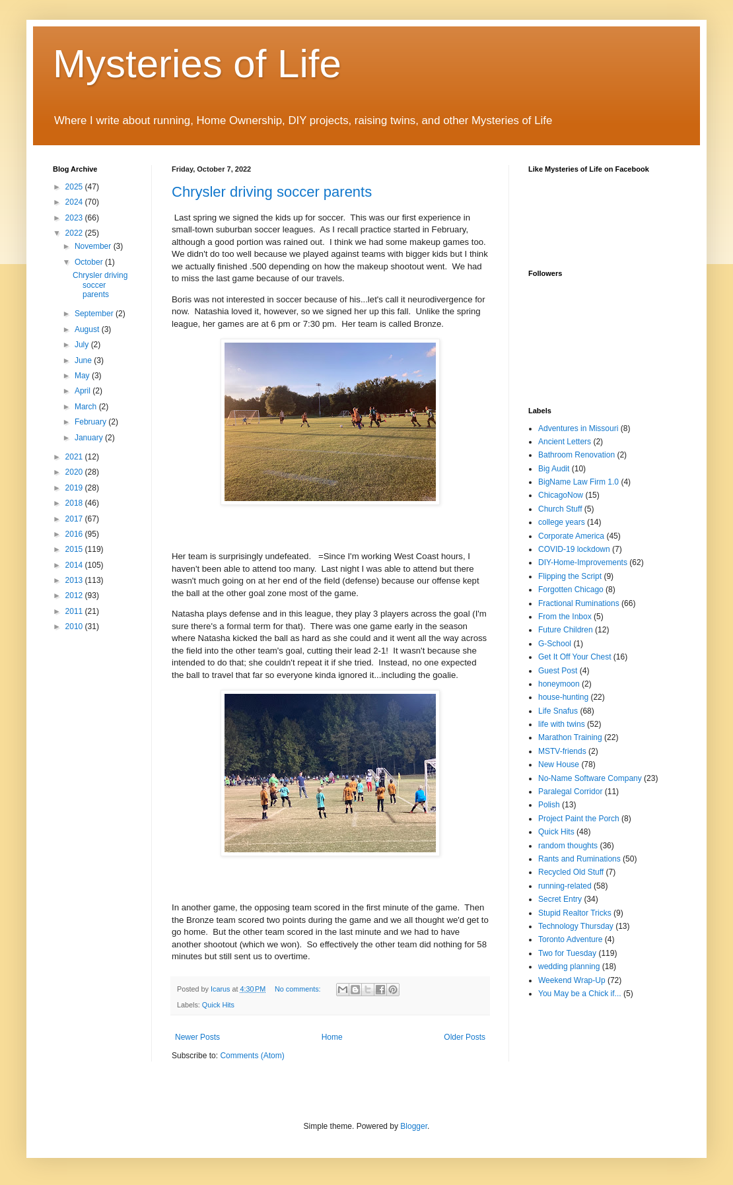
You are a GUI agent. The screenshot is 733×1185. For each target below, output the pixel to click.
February (91, 421)
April (83, 390)
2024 (75, 202)
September (95, 313)
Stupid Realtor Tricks (574, 913)
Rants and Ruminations (579, 858)
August (88, 329)
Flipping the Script (570, 576)
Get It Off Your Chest (574, 656)
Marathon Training (570, 737)
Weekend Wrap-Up (572, 980)
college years (561, 522)
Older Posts (464, 1037)
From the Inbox (565, 616)
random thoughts (568, 845)
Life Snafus (558, 711)
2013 (75, 580)
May (83, 375)
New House (558, 764)
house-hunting (563, 697)
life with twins (561, 724)
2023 (75, 217)
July (83, 344)
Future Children (565, 629)
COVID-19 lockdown (574, 549)
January (90, 437)
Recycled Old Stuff (571, 872)
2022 (75, 233)
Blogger (413, 1126)
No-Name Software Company (590, 778)
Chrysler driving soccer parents (272, 192)
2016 (75, 534)
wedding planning (569, 966)
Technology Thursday (575, 926)
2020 (75, 472)
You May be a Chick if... (579, 993)
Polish (549, 804)
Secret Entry (560, 899)
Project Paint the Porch (578, 818)
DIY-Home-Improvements (582, 562)
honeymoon (559, 684)
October (90, 262)
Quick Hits (218, 1005)
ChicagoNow (560, 495)
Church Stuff (560, 509)
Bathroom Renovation (576, 454)
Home (332, 1037)
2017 (75, 519)
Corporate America (571, 536)
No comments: (299, 989)
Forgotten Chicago (571, 589)
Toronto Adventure (570, 939)
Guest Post (557, 670)
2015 (75, 549)
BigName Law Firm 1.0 (578, 482)
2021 (75, 456)
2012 (75, 595)
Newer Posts (197, 1037)
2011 (75, 611)
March (87, 406)
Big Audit (553, 468)
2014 (75, 565)
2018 (75, 503)
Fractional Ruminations (578, 603)
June (84, 360)
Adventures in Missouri (578, 428)
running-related (565, 886)
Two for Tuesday (567, 953)
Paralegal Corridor (570, 791)
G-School (554, 643)
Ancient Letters (564, 441)
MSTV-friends (562, 751)
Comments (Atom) (252, 1055)
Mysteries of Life (197, 64)
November (94, 246)
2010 (75, 626)
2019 (75, 487)
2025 (75, 186)
